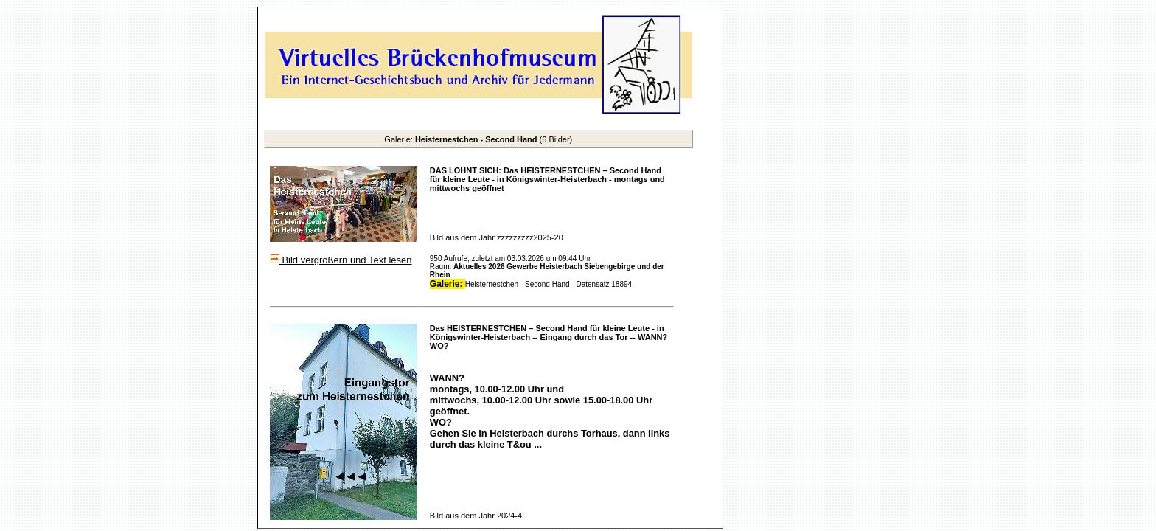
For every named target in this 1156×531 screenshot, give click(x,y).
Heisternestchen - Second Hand (517, 284)
